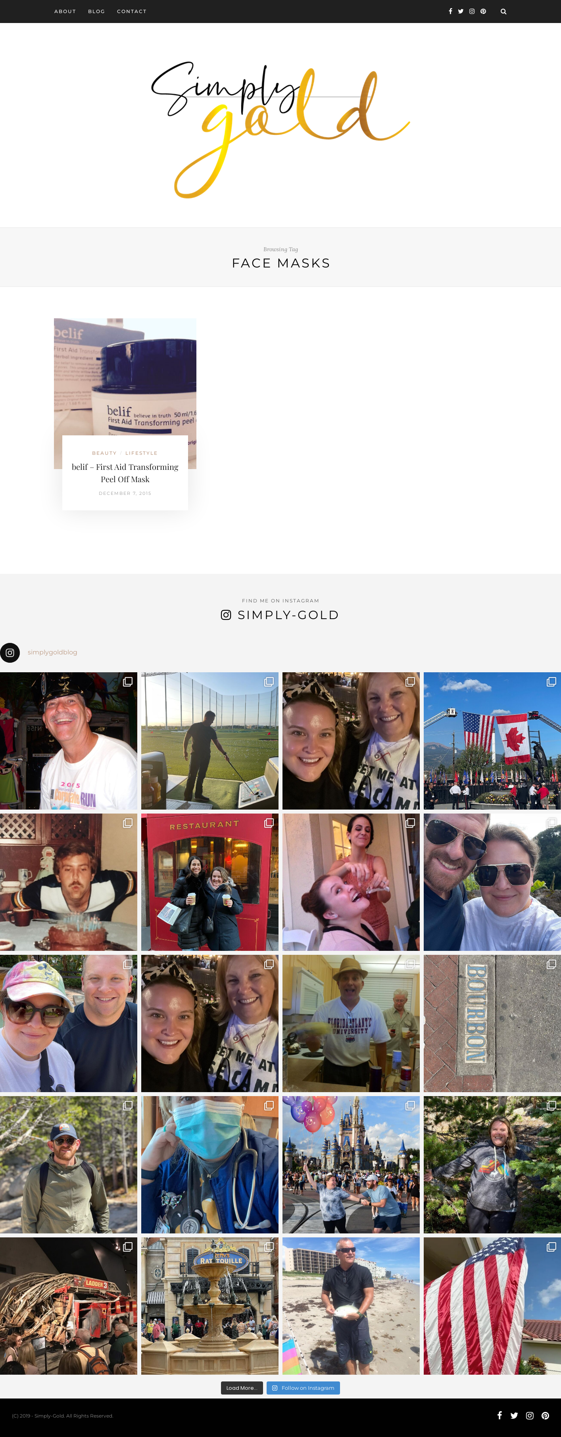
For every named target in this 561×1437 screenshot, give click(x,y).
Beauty (104, 453)
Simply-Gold (289, 615)
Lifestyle (141, 453)
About (65, 11)
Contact (132, 11)
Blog (96, 11)
